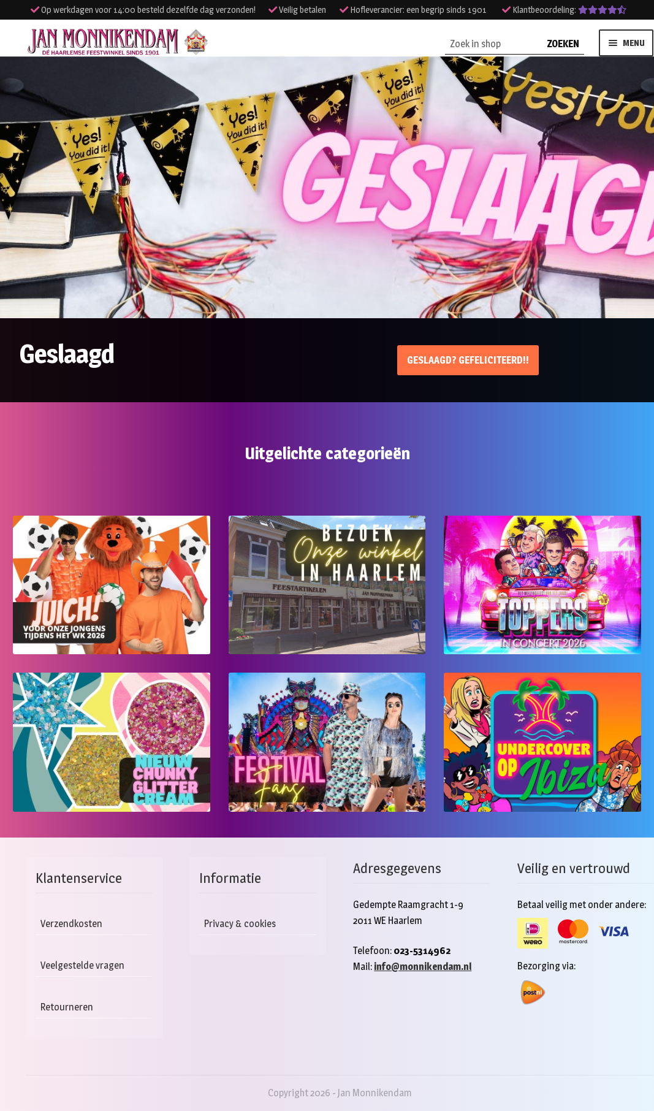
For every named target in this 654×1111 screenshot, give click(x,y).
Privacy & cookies (240, 924)
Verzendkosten (71, 924)
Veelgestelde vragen (82, 965)
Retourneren (66, 1007)
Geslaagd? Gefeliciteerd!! (468, 360)
